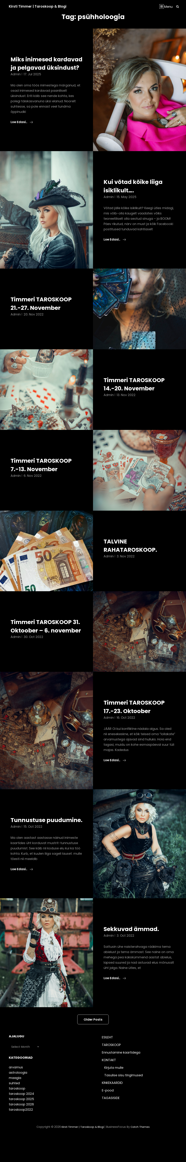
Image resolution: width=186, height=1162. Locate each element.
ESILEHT (107, 1062)
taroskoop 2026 (21, 1129)
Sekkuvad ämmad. (135, 954)
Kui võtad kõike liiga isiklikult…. (138, 194)
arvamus (16, 1092)
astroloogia (18, 1098)
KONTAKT (109, 1085)
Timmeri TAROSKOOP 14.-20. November (139, 392)
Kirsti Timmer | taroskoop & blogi (38, 6)
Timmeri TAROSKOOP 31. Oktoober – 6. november (46, 639)
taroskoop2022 (21, 1135)
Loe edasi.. (22, 130)
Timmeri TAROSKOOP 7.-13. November (46, 473)
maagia (15, 1103)
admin (16, 82)
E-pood (108, 1115)
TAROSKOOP (111, 1070)
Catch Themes (141, 1152)
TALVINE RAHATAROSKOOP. (134, 553)
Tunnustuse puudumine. (31, 841)
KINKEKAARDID (112, 1108)
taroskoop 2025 (21, 1124)
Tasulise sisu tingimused (123, 1100)
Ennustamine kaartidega (121, 1077)
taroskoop (17, 1113)
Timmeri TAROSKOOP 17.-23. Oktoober (139, 723)
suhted (14, 1108)
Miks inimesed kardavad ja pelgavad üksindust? (46, 67)
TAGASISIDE (111, 1123)
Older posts (93, 1044)
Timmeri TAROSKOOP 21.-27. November (46, 312)
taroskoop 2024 (21, 1119)
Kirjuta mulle (113, 1093)
